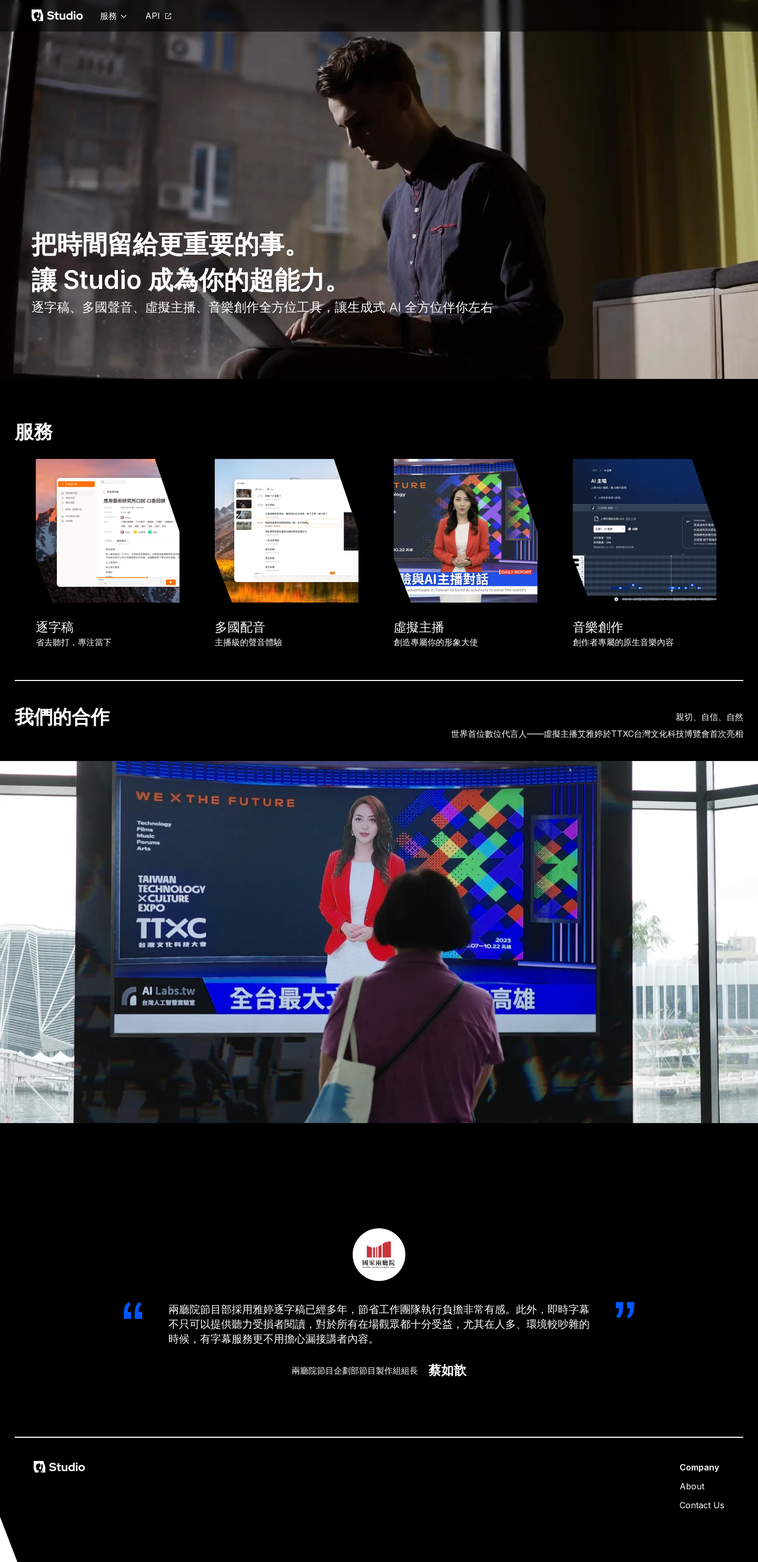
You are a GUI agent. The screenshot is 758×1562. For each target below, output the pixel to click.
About (692, 1486)
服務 (114, 16)
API (158, 16)
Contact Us (702, 1505)
